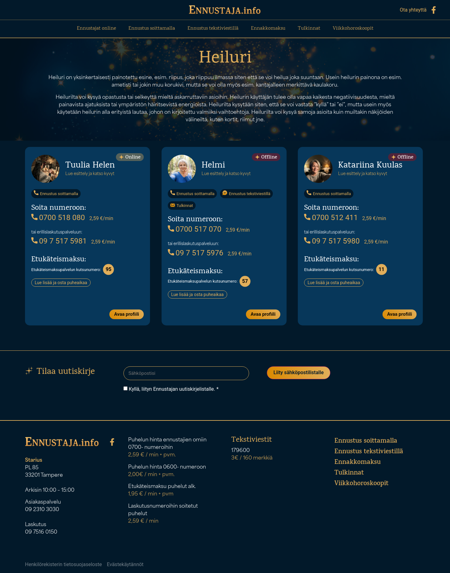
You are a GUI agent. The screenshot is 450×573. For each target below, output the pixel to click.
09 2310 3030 (42, 508)
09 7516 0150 (41, 530)
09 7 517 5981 (59, 240)
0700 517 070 (195, 228)
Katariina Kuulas (370, 165)
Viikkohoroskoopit (353, 28)
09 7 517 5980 (332, 240)
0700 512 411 (331, 217)
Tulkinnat (309, 28)
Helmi (213, 165)
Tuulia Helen (90, 165)
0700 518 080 (58, 217)
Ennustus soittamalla (151, 28)
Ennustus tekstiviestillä (213, 28)
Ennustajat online (96, 28)
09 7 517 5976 (195, 252)
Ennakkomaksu (268, 28)
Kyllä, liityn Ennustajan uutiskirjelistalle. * (173, 387)
